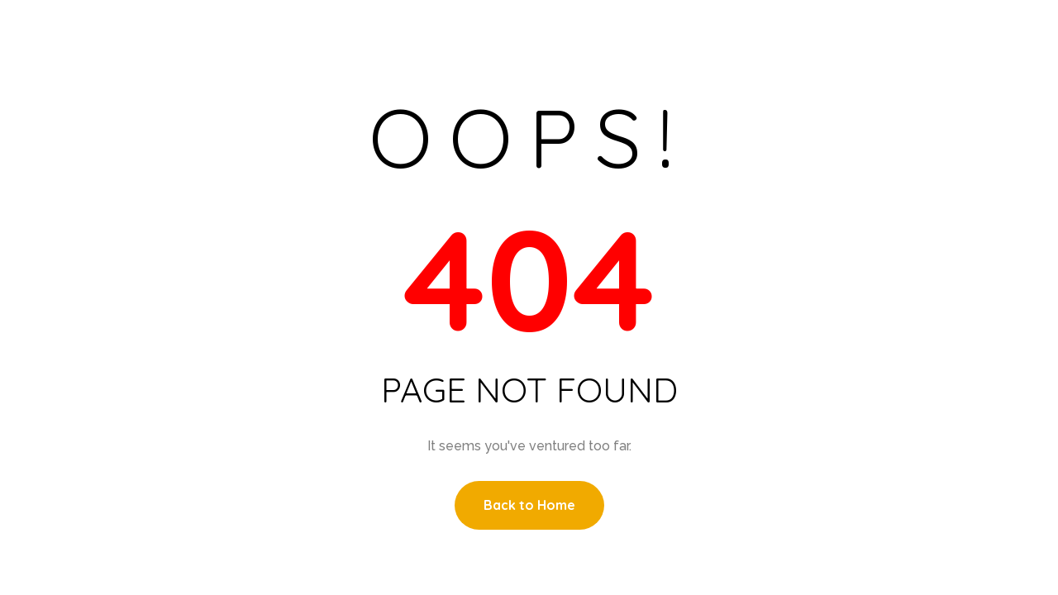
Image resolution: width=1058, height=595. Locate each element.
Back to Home (529, 505)
